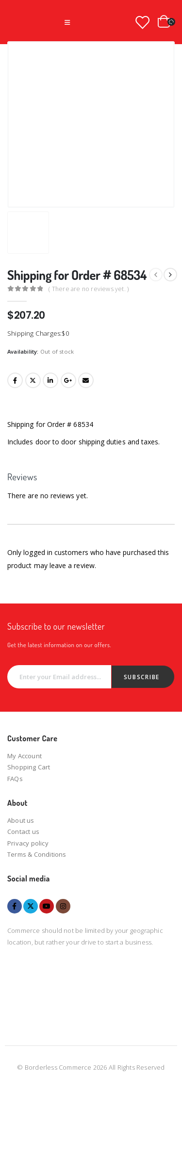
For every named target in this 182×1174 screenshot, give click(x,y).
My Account (24, 755)
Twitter (33, 380)
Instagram (63, 906)
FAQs (15, 778)
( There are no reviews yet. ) (89, 289)
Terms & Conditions (36, 854)
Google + (68, 380)
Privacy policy (28, 843)
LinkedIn (50, 380)
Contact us (23, 831)
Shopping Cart (28, 767)
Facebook (15, 380)
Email (86, 380)
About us (20, 820)
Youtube (46, 906)
